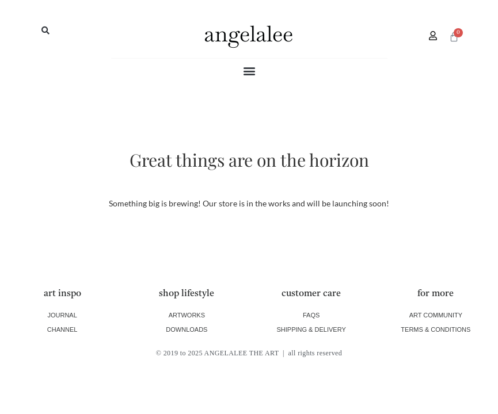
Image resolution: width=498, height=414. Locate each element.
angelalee (248, 34)
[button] (45, 30)
